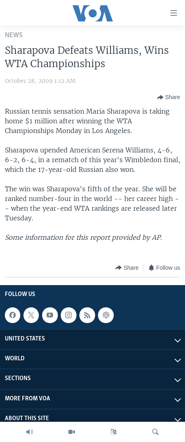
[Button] (168, 97)
